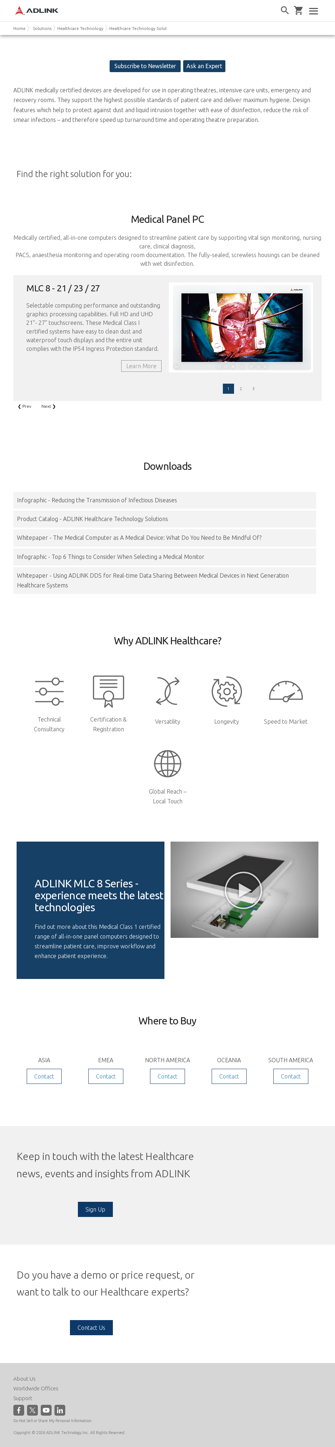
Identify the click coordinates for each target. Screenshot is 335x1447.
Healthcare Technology (80, 28)
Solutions (42, 28)
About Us (24, 1379)
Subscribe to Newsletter (145, 66)
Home (19, 28)
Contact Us (91, 1327)
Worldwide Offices (35, 1388)
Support (22, 1398)
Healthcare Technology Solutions (142, 28)
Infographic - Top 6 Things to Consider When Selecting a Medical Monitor (110, 556)
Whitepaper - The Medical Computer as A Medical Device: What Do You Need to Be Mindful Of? (139, 537)
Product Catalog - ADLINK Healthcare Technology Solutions (92, 519)
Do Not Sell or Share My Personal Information (52, 1421)
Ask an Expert (204, 66)
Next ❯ (48, 406)
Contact (44, 1076)
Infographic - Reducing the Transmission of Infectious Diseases (97, 500)
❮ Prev (24, 406)
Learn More (141, 366)
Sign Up (95, 1209)
